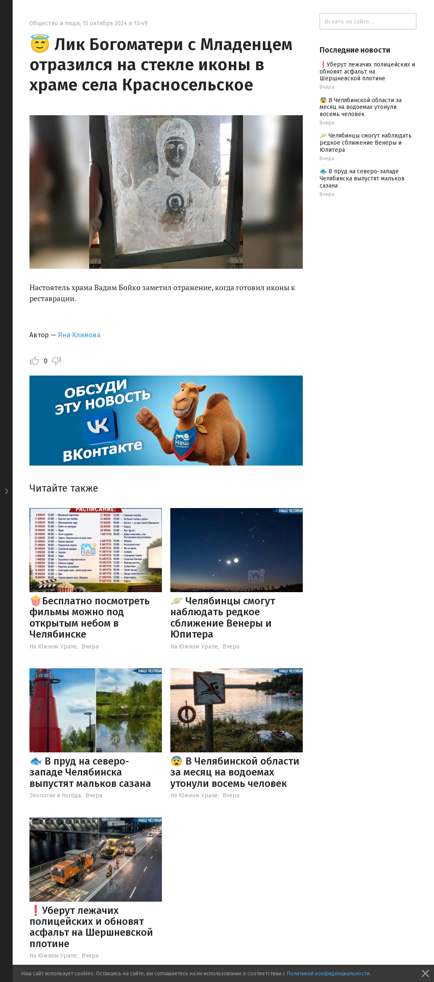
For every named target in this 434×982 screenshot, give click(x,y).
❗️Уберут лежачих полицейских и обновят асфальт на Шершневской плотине (91, 927)
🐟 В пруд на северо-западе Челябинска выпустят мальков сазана (90, 772)
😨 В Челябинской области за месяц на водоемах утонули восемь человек (234, 772)
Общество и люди (54, 23)
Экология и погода (55, 795)
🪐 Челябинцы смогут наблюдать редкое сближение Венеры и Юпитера (222, 617)
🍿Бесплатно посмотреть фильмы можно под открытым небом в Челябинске (89, 617)
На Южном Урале (53, 646)
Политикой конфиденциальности (328, 973)
